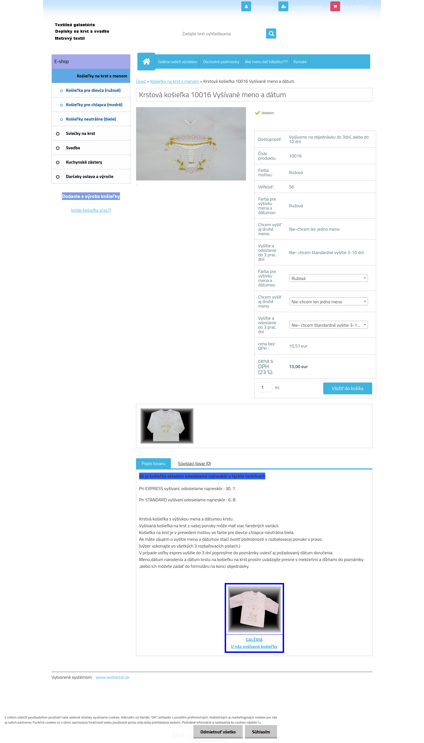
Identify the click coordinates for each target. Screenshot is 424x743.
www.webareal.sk (113, 677)
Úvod (141, 81)
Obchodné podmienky (221, 61)
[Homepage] (148, 61)
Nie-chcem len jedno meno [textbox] (317, 301)
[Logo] (90, 33)
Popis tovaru (153, 463)
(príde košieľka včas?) (91, 210)
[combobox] (328, 278)
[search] (271, 33)
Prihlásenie (264, 6)
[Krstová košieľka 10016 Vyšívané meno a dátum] (166, 409)
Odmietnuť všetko (218, 731)
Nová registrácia (305, 6)
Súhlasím (261, 731)
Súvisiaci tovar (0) (194, 463)
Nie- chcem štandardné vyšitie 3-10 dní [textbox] (329, 325)
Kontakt (300, 61)
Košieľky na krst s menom (175, 81)
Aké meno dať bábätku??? (266, 61)
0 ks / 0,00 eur (355, 6)
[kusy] (265, 387)
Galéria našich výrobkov (177, 61)
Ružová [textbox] (298, 278)
